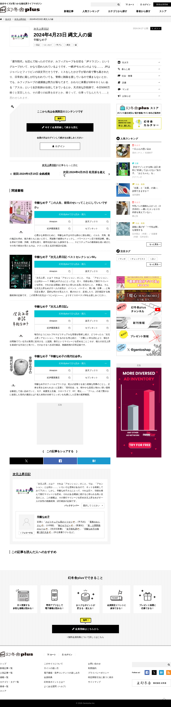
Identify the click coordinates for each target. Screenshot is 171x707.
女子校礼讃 (71, 529)
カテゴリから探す (117, 11)
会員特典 (48, 677)
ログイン (145, 4)
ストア (162, 11)
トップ (3, 663)
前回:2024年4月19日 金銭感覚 (31, 173)
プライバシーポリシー (98, 673)
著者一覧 (4, 686)
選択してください (91, 505)
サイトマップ (94, 682)
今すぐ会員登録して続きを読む (60, 127)
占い (154, 259)
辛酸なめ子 (43, 516)
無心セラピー (64, 525)
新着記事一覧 (6, 668)
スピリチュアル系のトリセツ (59, 522)
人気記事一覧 (6, 673)
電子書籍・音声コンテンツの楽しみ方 (62, 673)
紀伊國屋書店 (53, 228)
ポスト (155, 28)
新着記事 (69, 11)
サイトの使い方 (51, 668)
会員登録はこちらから (85, 629)
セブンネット (91, 228)
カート (130, 4)
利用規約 (92, 668)
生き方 (8, 19)
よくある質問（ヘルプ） (55, 686)
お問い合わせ (94, 663)
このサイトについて (53, 663)
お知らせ (126, 96)
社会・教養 (127, 76)
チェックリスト (138, 259)
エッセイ (48, 45)
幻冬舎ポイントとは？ (54, 682)
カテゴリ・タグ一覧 (9, 682)
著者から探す (143, 11)
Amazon (53, 221)
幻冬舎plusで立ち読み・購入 (72, 214)
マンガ (125, 89)
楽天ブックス (91, 221)
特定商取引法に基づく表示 (100, 677)
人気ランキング (90, 11)
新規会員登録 (162, 4)
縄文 (68, 45)
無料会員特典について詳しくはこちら (86, 637)
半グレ (59, 45)
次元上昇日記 (20, 19)
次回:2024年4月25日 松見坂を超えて (84, 174)
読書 (124, 82)
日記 (38, 45)
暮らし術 (126, 69)
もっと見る (153, 244)
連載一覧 (4, 677)
